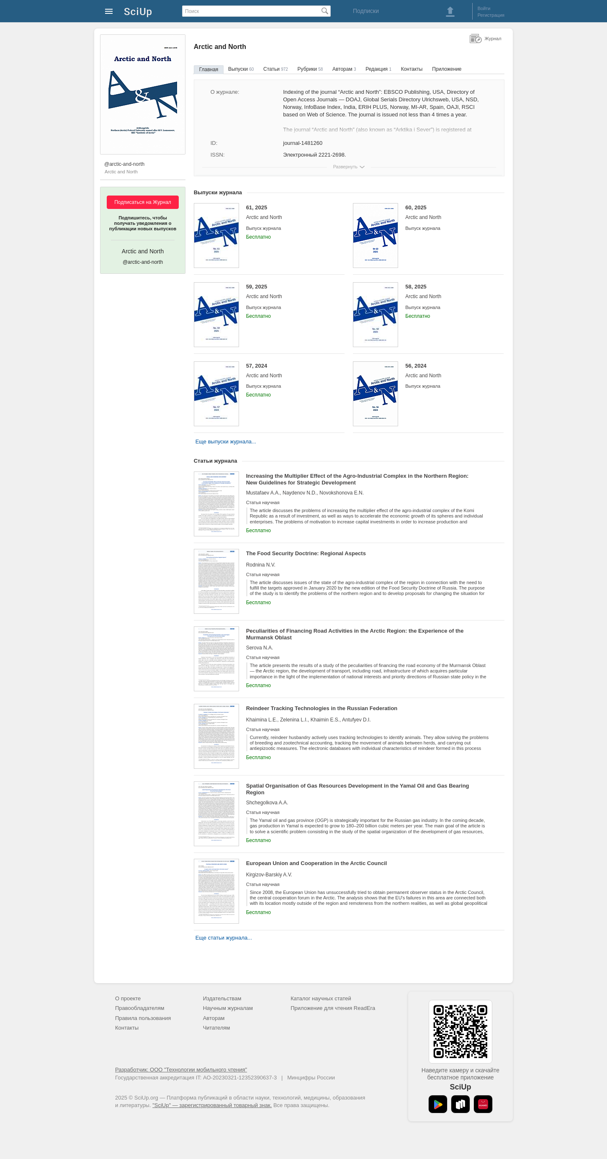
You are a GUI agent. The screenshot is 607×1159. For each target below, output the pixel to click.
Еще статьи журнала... (223, 938)
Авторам (344, 69)
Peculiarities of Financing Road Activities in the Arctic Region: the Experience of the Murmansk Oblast (355, 634)
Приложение (446, 69)
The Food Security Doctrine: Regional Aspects (306, 553)
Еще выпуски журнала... (225, 441)
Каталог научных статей (321, 998)
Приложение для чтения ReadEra (333, 1008)
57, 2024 (289, 371)
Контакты (412, 69)
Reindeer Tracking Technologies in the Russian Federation (322, 708)
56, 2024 (448, 371)
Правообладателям (139, 1008)
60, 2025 (448, 212)
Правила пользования (143, 1018)
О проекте (128, 998)
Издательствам (222, 998)
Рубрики (310, 69)
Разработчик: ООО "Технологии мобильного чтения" (181, 1069)
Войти (484, 8)
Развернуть (345, 166)
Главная (209, 69)
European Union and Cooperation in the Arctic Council (316, 863)
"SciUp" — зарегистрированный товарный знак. (212, 1105)
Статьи (275, 69)
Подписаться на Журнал (142, 202)
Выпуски (241, 69)
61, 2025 (289, 212)
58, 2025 (448, 291)
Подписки (366, 11)
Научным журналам (228, 1008)
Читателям (216, 1028)
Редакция (378, 69)
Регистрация (491, 15)
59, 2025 (289, 291)
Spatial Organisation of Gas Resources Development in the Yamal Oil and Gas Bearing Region (357, 789)
